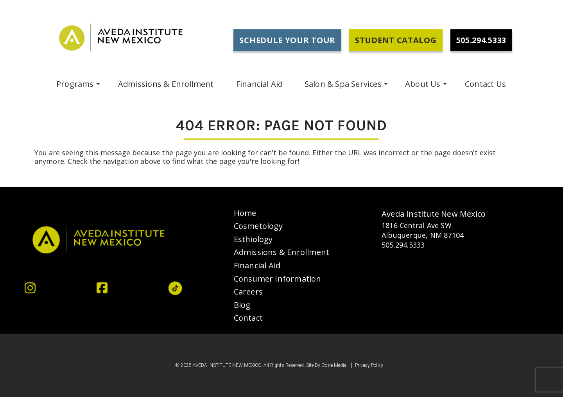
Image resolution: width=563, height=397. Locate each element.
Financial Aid (259, 84)
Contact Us (485, 84)
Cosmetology (258, 226)
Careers (248, 291)
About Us (423, 83)
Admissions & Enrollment (166, 84)
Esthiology (253, 239)
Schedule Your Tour (287, 40)
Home (245, 213)
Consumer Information (277, 278)
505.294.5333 (403, 245)
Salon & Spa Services (343, 83)
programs (75, 83)
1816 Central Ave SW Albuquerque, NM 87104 (423, 230)
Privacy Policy (369, 365)
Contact (248, 318)
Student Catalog (396, 40)
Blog (242, 305)
